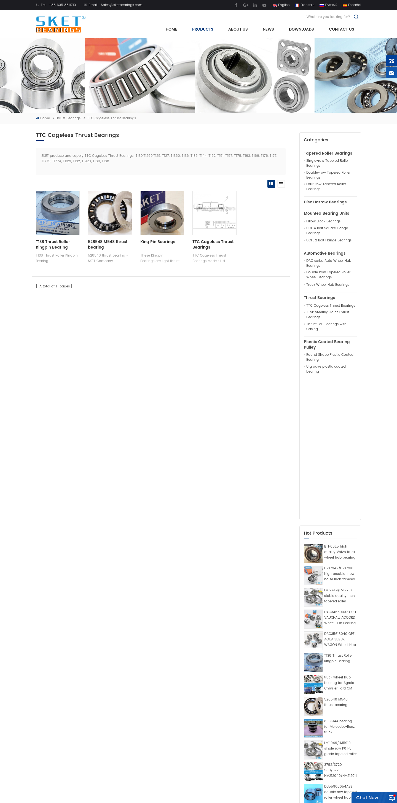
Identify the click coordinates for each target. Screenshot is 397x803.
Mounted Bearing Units (326, 213)
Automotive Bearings (325, 253)
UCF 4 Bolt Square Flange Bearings (327, 231)
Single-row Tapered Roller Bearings (327, 163)
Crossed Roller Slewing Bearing (229, 795)
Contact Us (341, 29)
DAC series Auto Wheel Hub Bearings (328, 263)
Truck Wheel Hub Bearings (327, 284)
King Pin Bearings (156, 241)
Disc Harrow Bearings (325, 202)
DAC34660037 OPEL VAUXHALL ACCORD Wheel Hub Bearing (340, 484)
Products (202, 29)
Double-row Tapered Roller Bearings (328, 175)
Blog (130, 767)
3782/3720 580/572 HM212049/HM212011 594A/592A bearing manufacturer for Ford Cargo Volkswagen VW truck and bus (340, 636)
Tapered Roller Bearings (328, 153)
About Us (238, 29)
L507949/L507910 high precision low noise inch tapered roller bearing (339, 440)
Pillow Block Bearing (202, 740)
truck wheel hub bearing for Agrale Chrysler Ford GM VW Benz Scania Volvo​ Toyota (339, 549)
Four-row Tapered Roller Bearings (326, 187)
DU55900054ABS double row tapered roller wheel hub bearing (340, 658)
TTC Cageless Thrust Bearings (330, 305)
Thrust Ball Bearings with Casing (326, 327)
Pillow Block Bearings (323, 221)
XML (269, 788)
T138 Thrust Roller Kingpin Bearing (338, 524)
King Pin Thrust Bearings (205, 767)
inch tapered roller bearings (209, 715)
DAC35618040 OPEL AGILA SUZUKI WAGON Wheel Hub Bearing (340, 505)
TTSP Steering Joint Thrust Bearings (327, 315)
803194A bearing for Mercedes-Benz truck (339, 593)
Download (135, 749)
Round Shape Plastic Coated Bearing (329, 357)
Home (171, 29)
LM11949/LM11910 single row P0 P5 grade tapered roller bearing (340, 615)
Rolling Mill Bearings (184, 795)
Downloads (301, 29)
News (268, 29)
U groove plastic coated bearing (326, 369)
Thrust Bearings (68, 118)
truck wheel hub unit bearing (210, 723)
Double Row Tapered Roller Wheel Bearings (328, 275)
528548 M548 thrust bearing (336, 568)
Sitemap (254, 788)
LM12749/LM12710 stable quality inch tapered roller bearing (339, 462)
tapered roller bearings (205, 758)
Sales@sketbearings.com (121, 5)
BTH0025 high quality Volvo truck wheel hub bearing (339, 418)
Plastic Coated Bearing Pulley (327, 344)
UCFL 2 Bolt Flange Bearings (329, 240)
